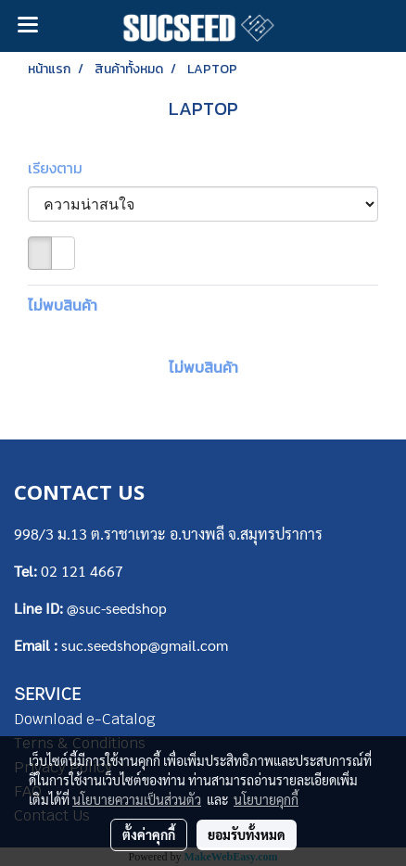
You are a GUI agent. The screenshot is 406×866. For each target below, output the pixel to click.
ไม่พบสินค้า (62, 305)
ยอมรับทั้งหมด (246, 834)
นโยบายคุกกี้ (266, 799)
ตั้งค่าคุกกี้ (148, 834)
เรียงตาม (61, 168)
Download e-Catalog (85, 719)
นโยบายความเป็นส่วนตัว (136, 799)
